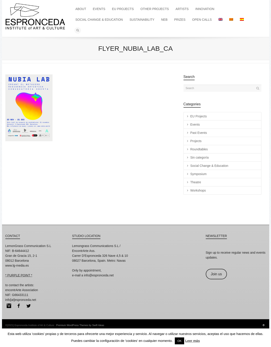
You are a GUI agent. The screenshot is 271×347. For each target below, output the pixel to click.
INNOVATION (204, 9)
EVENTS (99, 9)
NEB (164, 19)
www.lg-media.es (17, 265)
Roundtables (199, 149)
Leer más (192, 341)
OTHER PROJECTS (155, 9)
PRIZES (179, 19)
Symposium (198, 174)
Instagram (8, 305)
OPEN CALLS (202, 19)
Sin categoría (199, 157)
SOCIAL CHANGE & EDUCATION (99, 19)
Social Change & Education (209, 165)
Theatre (195, 182)
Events (195, 124)
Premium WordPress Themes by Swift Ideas (80, 325)
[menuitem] (220, 19)
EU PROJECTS (123, 9)
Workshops (198, 190)
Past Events (198, 133)
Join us (216, 274)
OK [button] (179, 341)
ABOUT (80, 9)
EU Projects (198, 116)
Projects (196, 141)
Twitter (28, 305)
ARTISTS (182, 9)
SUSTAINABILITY (142, 19)
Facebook (18, 305)
